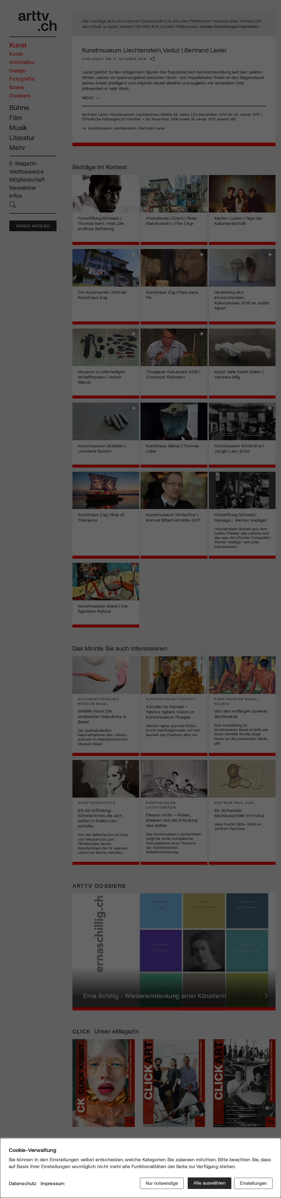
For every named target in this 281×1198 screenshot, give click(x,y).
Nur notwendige (158, 1183)
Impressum (53, 1184)
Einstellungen (252, 1183)
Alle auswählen (206, 1183)
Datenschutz (22, 1184)
